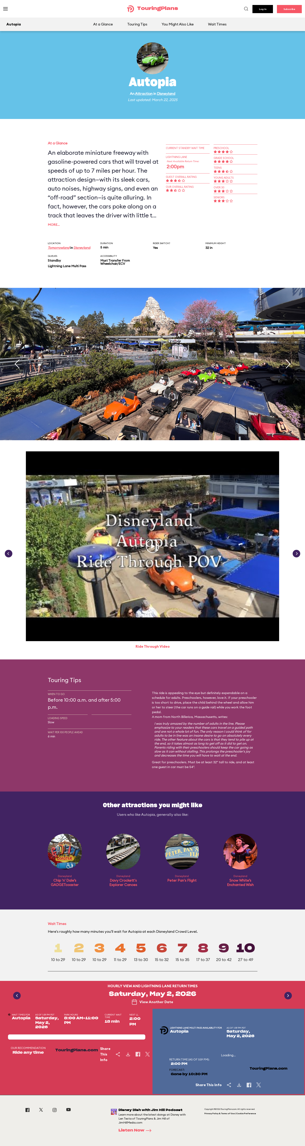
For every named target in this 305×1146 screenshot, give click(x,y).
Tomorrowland (58, 248)
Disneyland (166, 93)
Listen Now (136, 1130)
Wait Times (217, 24)
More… (54, 225)
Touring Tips (137, 24)
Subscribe (289, 9)
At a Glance (103, 24)
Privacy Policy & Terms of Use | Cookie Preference (230, 1113)
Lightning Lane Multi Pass (67, 266)
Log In (262, 9)
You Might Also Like (178, 24)
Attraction (143, 93)
